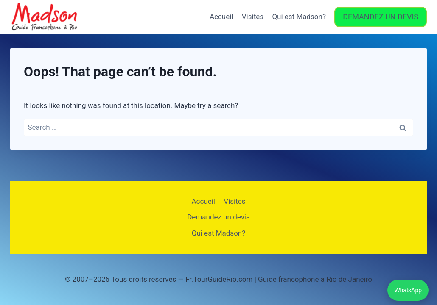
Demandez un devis (218, 217)
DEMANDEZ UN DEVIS (380, 16)
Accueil (221, 16)
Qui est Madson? (299, 16)
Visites (252, 16)
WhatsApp (408, 290)
